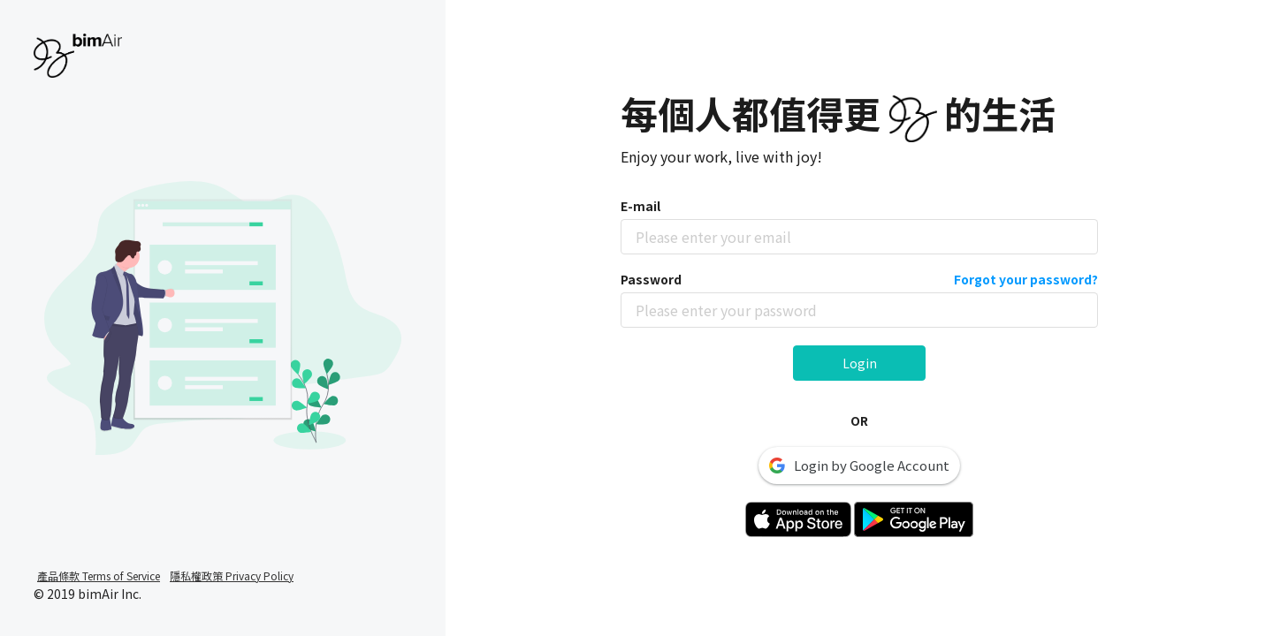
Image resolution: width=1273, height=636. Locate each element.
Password (859, 279)
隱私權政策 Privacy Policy (231, 575)
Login (859, 363)
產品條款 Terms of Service (98, 575)
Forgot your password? (1026, 279)
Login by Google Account (859, 465)
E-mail (640, 206)
